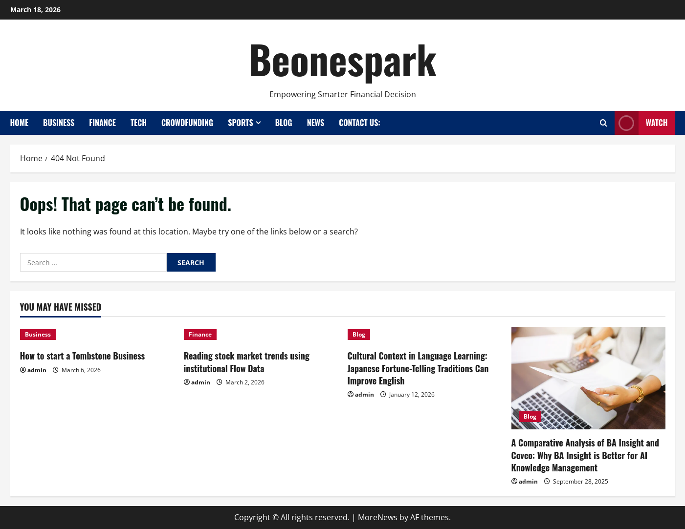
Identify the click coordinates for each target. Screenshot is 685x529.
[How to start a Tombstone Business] (97, 334)
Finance (102, 122)
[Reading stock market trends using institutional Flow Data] (261, 334)
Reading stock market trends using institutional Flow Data (246, 361)
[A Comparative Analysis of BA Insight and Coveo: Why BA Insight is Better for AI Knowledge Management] (588, 378)
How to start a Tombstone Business (82, 355)
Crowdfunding (187, 122)
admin (36, 370)
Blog (283, 122)
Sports (240, 122)
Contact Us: (359, 122)
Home (19, 122)
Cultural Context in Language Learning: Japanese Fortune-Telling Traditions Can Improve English (418, 367)
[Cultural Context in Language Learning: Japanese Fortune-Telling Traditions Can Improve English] (425, 334)
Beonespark (343, 58)
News (315, 122)
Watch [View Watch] (641, 123)
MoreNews (378, 517)
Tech (139, 122)
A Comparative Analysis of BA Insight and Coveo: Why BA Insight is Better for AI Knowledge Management (585, 454)
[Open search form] (603, 122)
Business (58, 122)
